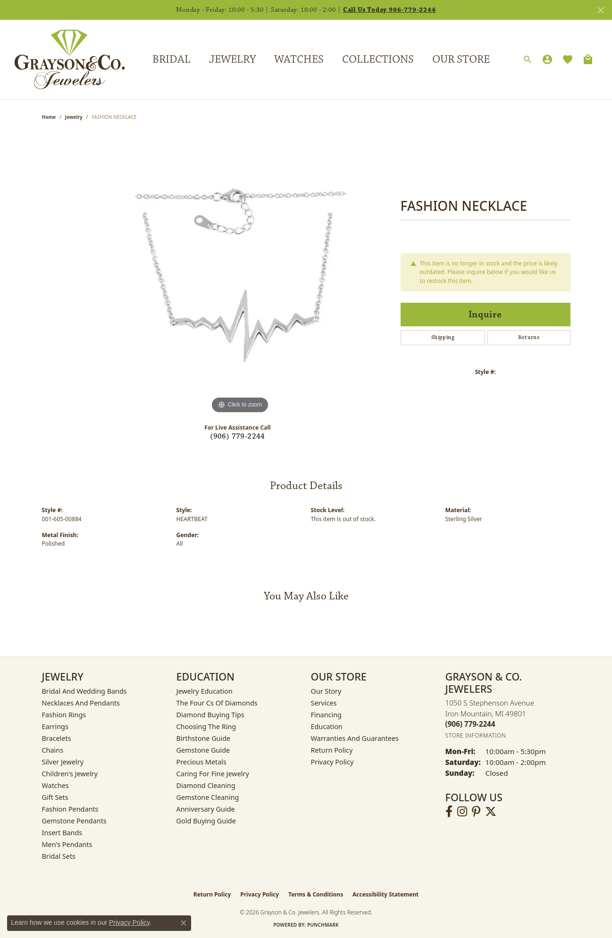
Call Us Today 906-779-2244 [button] (389, 10)
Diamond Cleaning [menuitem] (205, 785)
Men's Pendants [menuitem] (67, 844)
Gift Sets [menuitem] (55, 797)
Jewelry (232, 59)
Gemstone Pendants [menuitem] (74, 820)
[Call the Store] (470, 724)
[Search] (527, 60)
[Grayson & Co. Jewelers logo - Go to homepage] (62, 59)
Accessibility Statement (385, 894)
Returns (528, 337)
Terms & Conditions (315, 894)
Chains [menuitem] (53, 750)
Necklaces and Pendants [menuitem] (81, 702)
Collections (378, 59)
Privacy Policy (332, 761)
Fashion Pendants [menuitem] (70, 809)
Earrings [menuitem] (55, 726)
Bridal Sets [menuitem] (59, 856)
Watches (299, 59)
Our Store (461, 59)
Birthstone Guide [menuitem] (203, 738)
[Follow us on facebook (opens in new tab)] (449, 811)
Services (324, 702)
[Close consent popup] (183, 923)
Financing (326, 714)
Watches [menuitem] (55, 785)
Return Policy (332, 750)
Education (327, 726)
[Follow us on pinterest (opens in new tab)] (476, 811)
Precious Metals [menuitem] (201, 761)
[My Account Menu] (547, 59)
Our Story (326, 691)
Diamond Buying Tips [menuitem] (210, 714)
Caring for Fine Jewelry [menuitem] (212, 773)
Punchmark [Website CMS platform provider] (323, 924)
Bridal (171, 59)
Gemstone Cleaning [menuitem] (207, 797)
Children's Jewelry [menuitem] (70, 773)
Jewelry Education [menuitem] (204, 691)
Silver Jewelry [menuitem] (63, 761)
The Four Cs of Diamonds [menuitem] (217, 702)
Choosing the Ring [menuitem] (206, 726)
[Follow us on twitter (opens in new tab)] (490, 811)
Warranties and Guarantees (355, 738)
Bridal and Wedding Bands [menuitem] (84, 691)
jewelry (74, 117)
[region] (240, 274)
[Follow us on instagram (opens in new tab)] (462, 811)
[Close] (600, 10)
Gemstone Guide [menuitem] (203, 750)
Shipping (442, 337)
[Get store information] (475, 735)
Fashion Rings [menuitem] (64, 714)
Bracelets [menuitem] (56, 738)
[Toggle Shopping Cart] (588, 59)
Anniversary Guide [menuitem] (205, 809)
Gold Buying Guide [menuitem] (206, 820)
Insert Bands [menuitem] (62, 832)
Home (49, 117)
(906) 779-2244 (237, 436)
